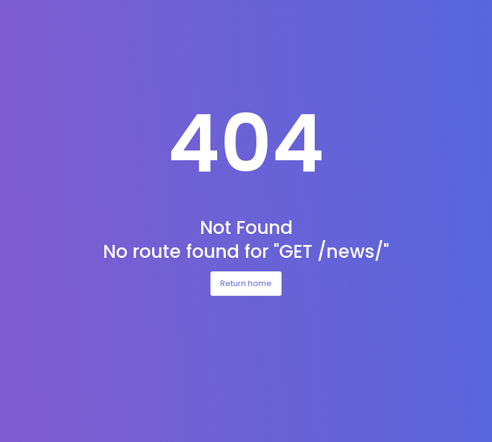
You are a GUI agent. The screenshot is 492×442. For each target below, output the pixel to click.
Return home (246, 283)
